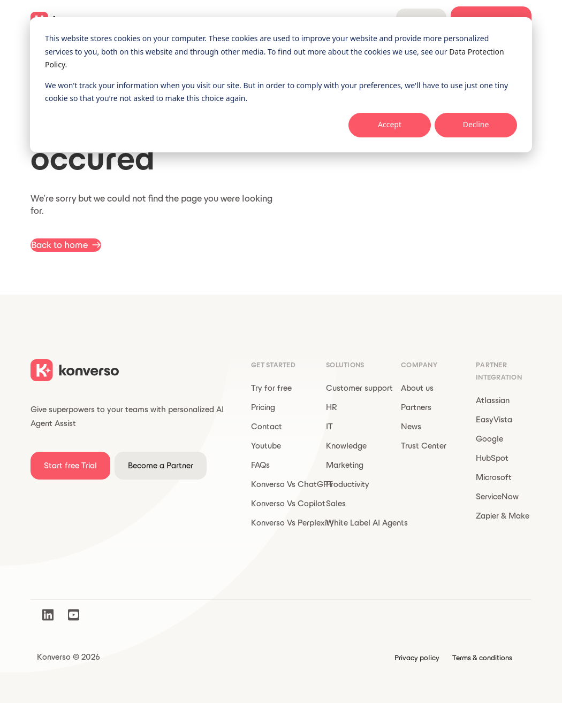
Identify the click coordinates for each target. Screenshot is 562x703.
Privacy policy (416, 658)
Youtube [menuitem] (266, 445)
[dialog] (281, 84)
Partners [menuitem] (416, 407)
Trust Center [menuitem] (423, 445)
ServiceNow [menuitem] (497, 496)
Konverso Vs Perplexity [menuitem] (292, 522)
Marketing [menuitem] (344, 464)
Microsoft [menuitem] (494, 477)
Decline (476, 124)
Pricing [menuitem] (263, 407)
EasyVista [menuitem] (494, 419)
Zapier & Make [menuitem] (502, 515)
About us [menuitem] (417, 387)
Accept (389, 124)
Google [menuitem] (489, 438)
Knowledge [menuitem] (346, 445)
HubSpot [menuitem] (492, 457)
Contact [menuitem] (266, 426)
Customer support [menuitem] (359, 387)
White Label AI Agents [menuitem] (367, 522)
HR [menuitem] (331, 407)
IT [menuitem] (329, 426)
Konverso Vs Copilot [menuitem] (288, 503)
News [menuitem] (411, 426)
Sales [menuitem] (336, 503)
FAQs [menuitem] (260, 464)
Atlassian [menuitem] (493, 400)
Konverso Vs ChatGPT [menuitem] (292, 484)
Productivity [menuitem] (347, 484)
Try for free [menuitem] (271, 387)
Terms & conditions (482, 658)
